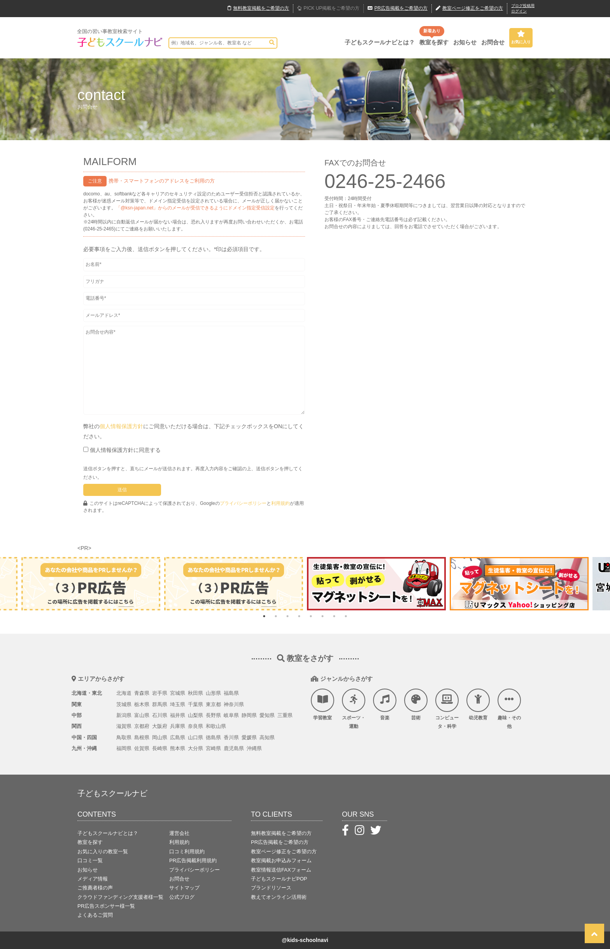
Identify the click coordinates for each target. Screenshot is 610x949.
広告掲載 (398, 8)
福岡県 (123, 748)
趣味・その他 (509, 709)
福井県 (177, 715)
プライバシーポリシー (243, 503)
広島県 (177, 737)
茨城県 (123, 704)
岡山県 (159, 737)
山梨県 (195, 715)
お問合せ (493, 42)
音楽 (384, 705)
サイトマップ (184, 888)
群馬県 (159, 704)
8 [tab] (346, 616)
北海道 (123, 693)
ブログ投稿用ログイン (523, 8)
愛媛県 (249, 737)
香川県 (231, 737)
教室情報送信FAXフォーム (281, 870)
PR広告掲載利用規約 (193, 860)
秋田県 (195, 693)
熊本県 (177, 748)
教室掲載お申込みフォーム (281, 860)
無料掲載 (258, 8)
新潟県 (123, 715)
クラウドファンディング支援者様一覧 (120, 897)
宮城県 (177, 693)
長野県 (213, 715)
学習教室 (322, 705)
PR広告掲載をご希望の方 (280, 842)
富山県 (141, 715)
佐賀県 (141, 748)
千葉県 (195, 704)
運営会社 (179, 833)
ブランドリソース (271, 888)
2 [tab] (276, 616)
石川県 (159, 715)
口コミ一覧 (90, 860)
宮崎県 (213, 748)
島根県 (141, 737)
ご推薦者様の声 (95, 888)
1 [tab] (264, 616)
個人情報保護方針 (121, 426)
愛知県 (267, 715)
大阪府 (159, 726)
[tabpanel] (376, 583)
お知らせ (465, 42)
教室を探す (434, 42)
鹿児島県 (234, 748)
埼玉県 (177, 704)
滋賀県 (123, 726)
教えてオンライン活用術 (279, 897)
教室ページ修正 (469, 8)
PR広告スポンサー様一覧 (106, 906)
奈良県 (195, 726)
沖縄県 (254, 748)
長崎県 (159, 748)
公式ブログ (182, 897)
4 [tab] (299, 616)
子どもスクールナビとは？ (380, 42)
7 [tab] (334, 616)
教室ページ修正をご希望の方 (284, 851)
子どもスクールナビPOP (279, 879)
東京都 (213, 704)
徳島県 (213, 737)
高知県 (267, 737)
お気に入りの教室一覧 (102, 851)
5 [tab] (311, 616)
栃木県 (141, 704)
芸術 (416, 705)
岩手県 (159, 693)
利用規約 (280, 503)
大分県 (195, 748)
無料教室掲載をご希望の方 (281, 833)
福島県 (231, 693)
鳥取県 (123, 737)
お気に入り (521, 37)
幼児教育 (478, 705)
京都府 (141, 726)
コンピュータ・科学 (447, 709)
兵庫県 (177, 726)
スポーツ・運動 (353, 709)
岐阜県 (231, 715)
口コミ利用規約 (187, 851)
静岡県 (249, 715)
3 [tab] (287, 616)
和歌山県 (216, 726)
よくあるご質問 (95, 915)
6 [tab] (322, 616)
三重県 (285, 715)
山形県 (213, 693)
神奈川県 (234, 704)
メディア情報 (92, 879)
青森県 (141, 693)
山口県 (195, 737)
